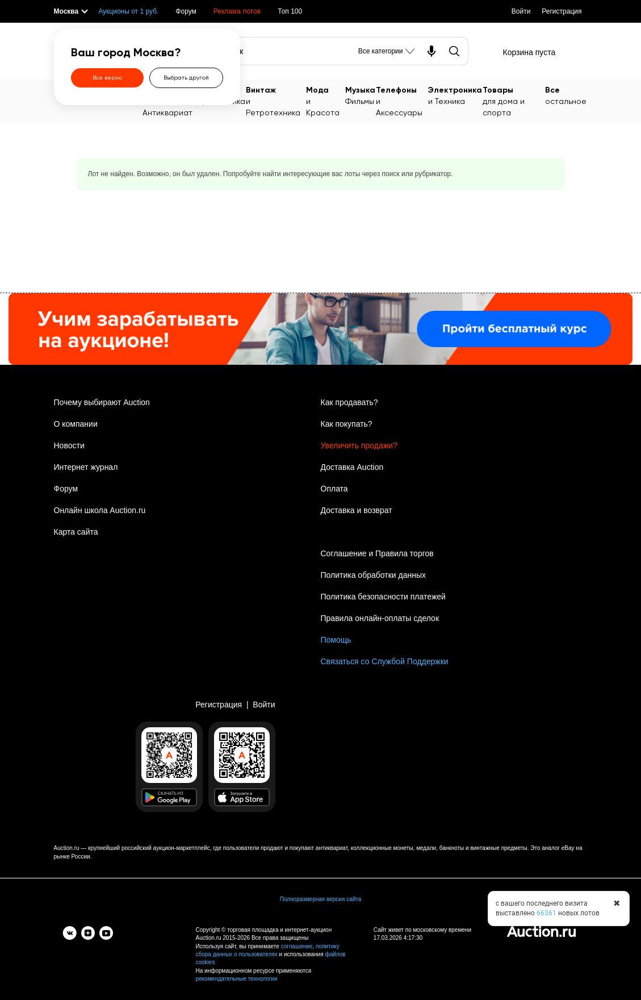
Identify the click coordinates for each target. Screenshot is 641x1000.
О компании (76, 423)
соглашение (297, 946)
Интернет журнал (86, 467)
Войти (521, 11)
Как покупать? (346, 423)
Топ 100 (290, 11)
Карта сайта (76, 531)
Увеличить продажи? (359, 445)
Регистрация (561, 11)
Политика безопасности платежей (383, 596)
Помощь (336, 639)
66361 (546, 913)
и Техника (455, 95)
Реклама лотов (237, 11)
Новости (69, 445)
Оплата (334, 488)
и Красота (325, 101)
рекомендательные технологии (237, 979)
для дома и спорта (513, 101)
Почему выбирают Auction (102, 402)
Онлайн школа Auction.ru (100, 510)
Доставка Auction (352, 467)
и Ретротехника (275, 101)
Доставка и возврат (356, 510)
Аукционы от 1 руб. (128, 11)
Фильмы (360, 95)
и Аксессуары (402, 101)
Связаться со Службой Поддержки (385, 661)
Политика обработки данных (373, 575)
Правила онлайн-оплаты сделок (380, 618)
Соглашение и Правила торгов (377, 553)
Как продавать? (349, 402)
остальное (565, 95)
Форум (185, 11)
